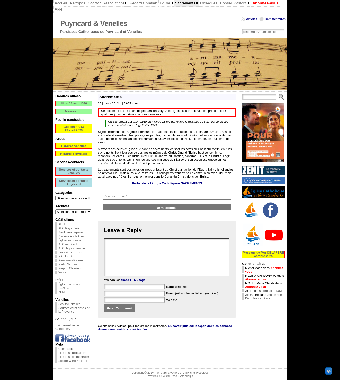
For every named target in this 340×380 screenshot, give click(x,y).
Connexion (65, 349)
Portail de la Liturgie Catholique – (167, 183)
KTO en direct (67, 244)
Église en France (69, 240)
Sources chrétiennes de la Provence (74, 309)
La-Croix (64, 288)
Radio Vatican (67, 264)
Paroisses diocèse (70, 260)
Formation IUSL (272, 290)
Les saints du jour (70, 252)
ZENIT (62, 292)
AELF (62, 224)
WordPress (170, 376)
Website (171, 307)
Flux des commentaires (73, 357)
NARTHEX (65, 256)
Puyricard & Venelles (93, 23)
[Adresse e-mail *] (167, 196)
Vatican (63, 272)
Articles (251, 19)
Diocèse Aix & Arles (71, 236)
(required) (177, 294)
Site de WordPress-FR (73, 361)
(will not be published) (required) (192, 300)
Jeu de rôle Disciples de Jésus (263, 296)
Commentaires (275, 19)
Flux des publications (72, 353)
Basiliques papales (71, 232)
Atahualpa (186, 376)
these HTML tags (133, 287)
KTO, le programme (71, 248)
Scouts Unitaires (69, 304)
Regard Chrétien (69, 268)
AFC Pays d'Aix (68, 228)
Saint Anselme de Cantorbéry (67, 326)
